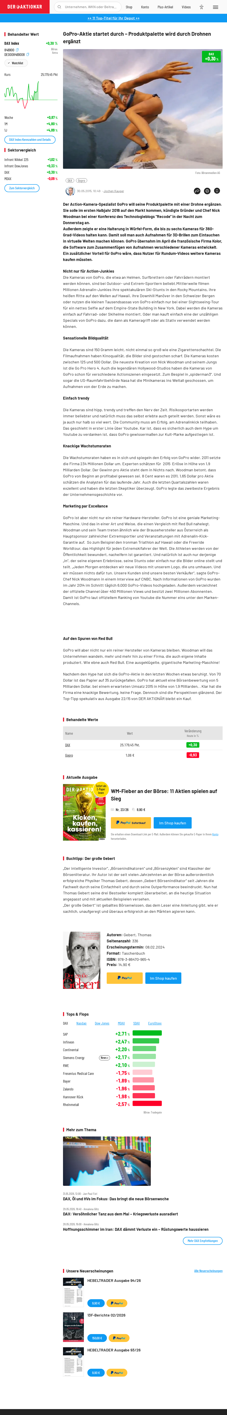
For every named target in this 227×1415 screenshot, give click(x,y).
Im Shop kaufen (172, 822)
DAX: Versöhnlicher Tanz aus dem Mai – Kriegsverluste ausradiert (120, 1214)
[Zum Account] (145, 7)
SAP (65, 1034)
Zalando (68, 1089)
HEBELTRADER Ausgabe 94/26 (114, 1280)
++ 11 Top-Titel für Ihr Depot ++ (114, 18)
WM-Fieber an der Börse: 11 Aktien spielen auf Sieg (164, 795)
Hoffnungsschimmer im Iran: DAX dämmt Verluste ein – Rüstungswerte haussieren (136, 1229)
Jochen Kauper (114, 191)
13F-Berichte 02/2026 (106, 1315)
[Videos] (186, 7)
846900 (11, 49)
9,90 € (96, 1303)
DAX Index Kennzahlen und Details (30, 139)
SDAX (136, 1023)
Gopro (81, 180)
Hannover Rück (73, 1097)
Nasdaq (81, 1023)
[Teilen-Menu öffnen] (197, 191)
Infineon (68, 1042)
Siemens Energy (74, 1057)
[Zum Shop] (129, 7)
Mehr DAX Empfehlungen (203, 1240)
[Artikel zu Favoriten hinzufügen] (217, 191)
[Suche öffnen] (59, 7)
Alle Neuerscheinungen (208, 1271)
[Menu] (215, 7)
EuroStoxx (155, 1023)
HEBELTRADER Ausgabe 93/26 (114, 1349)
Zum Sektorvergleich (22, 188)
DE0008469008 (16, 54)
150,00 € (97, 1338)
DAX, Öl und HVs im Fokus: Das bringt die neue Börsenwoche (116, 1199)
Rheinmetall (71, 1104)
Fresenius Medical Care (78, 1073)
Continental (70, 1049)
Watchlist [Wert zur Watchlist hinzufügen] (17, 63)
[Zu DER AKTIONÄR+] (165, 7)
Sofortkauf (131, 823)
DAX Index (11, 43)
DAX (70, 180)
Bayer (66, 1081)
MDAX (121, 1023)
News (104, 1057)
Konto (215, 834)
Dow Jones (102, 1023)
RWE (66, 1065)
